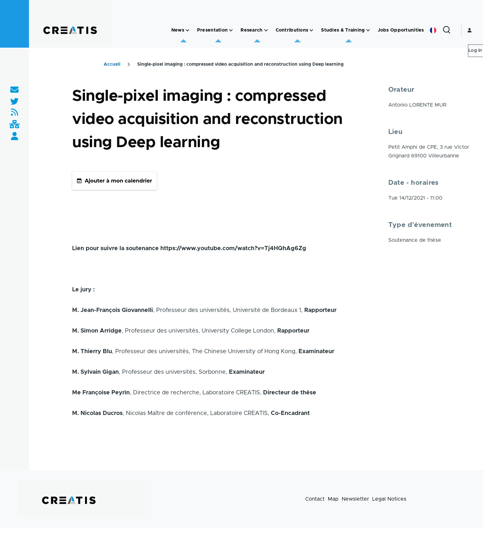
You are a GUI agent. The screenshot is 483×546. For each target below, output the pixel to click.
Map (333, 499)
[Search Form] (446, 30)
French (433, 30)
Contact (315, 499)
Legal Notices (389, 499)
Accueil (112, 64)
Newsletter (355, 499)
